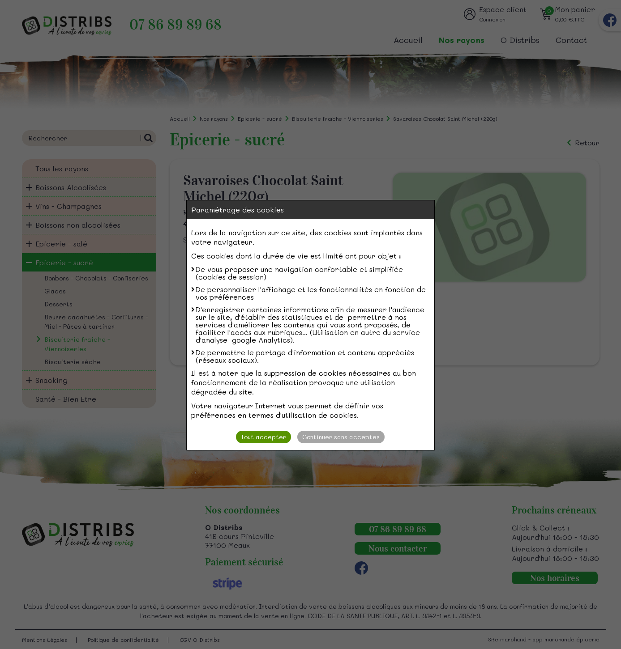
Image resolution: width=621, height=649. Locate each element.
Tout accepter (263, 437)
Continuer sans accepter (341, 437)
